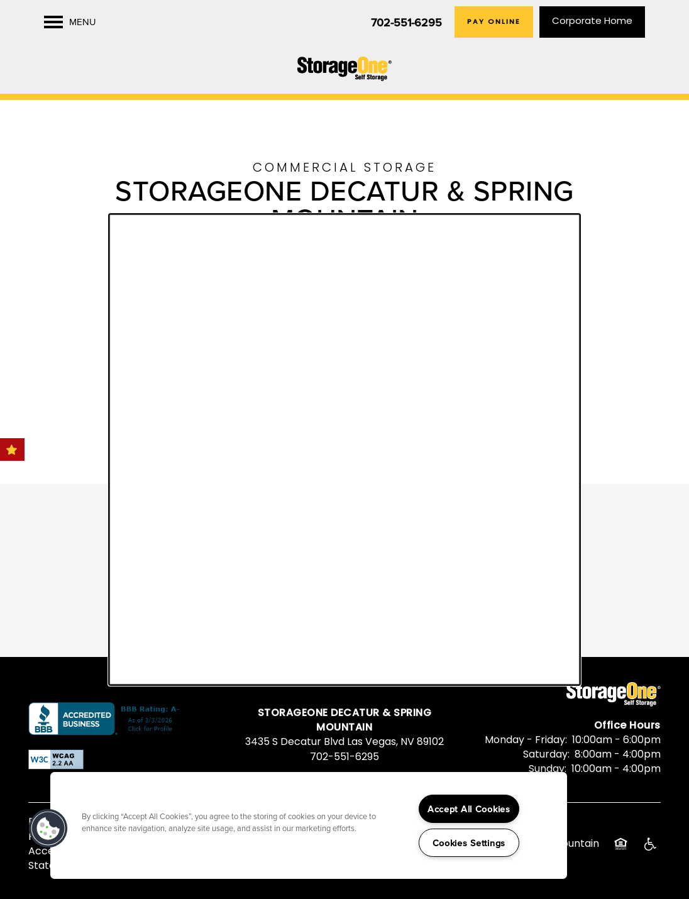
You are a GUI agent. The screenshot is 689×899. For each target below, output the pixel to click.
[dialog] (344, 449)
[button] (48, 828)
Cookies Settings (469, 842)
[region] (308, 825)
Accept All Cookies (468, 808)
